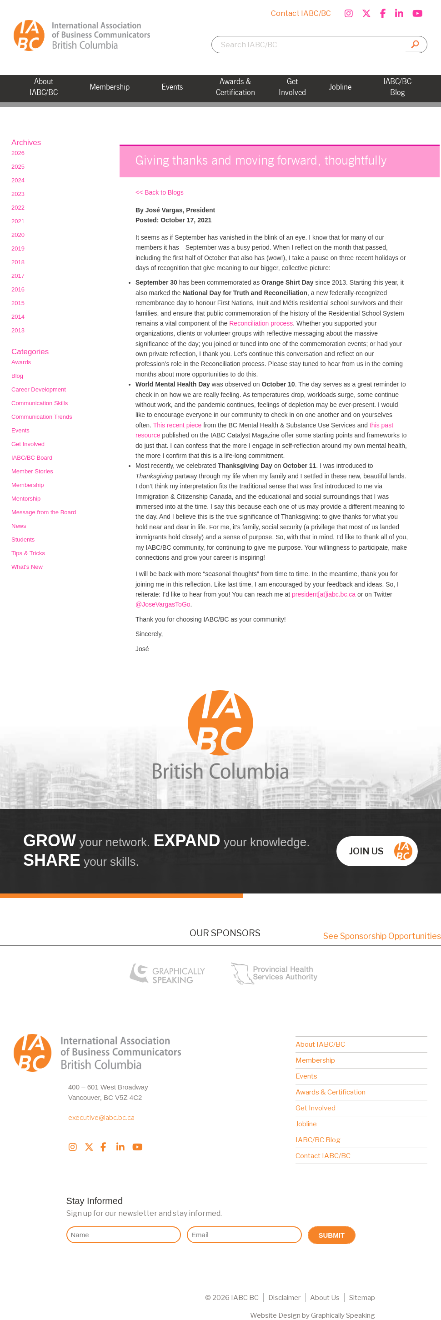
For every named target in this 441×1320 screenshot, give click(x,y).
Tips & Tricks (28, 553)
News (18, 525)
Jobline (306, 1124)
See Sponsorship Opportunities (382, 936)
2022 (18, 207)
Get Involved (28, 444)
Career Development (38, 389)
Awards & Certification (331, 1092)
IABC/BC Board (31, 457)
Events (20, 430)
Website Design (275, 1315)
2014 (18, 316)
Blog (17, 375)
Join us (380, 851)
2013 (18, 330)
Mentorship (25, 498)
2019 (18, 248)
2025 (18, 166)
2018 (18, 262)
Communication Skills (39, 403)
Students (23, 539)
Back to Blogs (164, 192)
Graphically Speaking (343, 1315)
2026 (18, 153)
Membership (27, 485)
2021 (18, 221)
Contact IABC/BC (301, 13)
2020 (18, 234)
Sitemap (362, 1298)
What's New (27, 566)
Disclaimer (284, 1298)
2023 (18, 194)
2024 (18, 180)
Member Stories (32, 471)
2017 (18, 275)
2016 (18, 289)
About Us (325, 1298)
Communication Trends (41, 416)
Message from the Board (43, 512)
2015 (18, 303)
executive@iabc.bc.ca (101, 1118)
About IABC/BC (320, 1044)
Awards (21, 362)
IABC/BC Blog (318, 1140)
